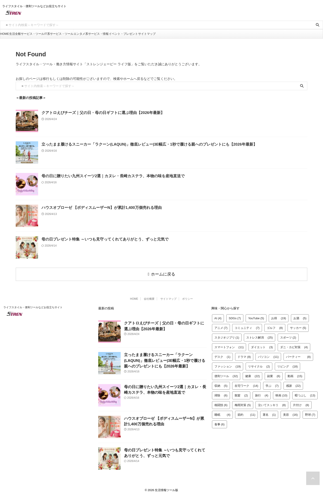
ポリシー (187, 296)
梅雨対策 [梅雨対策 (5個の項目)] (243, 403)
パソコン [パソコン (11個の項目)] (268, 354)
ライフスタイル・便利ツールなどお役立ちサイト (33, 305)
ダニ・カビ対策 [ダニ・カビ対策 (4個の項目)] (294, 345)
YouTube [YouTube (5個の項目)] (256, 316)
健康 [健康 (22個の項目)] (252, 374)
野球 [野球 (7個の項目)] (310, 412)
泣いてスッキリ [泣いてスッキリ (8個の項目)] (272, 403)
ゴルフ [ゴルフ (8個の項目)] (275, 326)
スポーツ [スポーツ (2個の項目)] (288, 335)
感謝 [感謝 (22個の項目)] (293, 383)
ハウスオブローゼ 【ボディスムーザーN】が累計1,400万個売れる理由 (94, 208)
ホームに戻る (161, 273)
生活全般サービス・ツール (26, 33)
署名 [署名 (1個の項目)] (269, 412)
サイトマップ (147, 33)
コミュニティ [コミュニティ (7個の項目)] (247, 326)
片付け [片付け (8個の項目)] (301, 403)
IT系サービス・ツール (58, 33)
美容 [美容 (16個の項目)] (290, 412)
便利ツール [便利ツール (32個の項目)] (226, 374)
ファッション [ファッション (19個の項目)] (227, 364)
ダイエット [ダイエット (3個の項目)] (262, 345)
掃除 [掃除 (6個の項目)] (221, 393)
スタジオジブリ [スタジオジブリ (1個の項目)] (226, 335)
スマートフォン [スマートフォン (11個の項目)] (229, 345)
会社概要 (149, 296)
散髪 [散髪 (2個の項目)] (241, 393)
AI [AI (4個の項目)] (218, 316)
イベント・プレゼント (123, 33)
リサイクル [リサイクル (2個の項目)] (259, 364)
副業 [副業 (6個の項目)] (273, 374)
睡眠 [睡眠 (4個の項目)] (222, 412)
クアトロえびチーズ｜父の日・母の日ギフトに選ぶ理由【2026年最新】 (95, 113)
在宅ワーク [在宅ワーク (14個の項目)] (246, 383)
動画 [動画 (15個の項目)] (295, 374)
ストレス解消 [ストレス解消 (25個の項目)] (259, 335)
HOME (4, 33)
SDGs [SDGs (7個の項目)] (235, 316)
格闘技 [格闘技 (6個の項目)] (221, 403)
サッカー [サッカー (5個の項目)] (298, 326)
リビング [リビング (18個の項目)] (287, 364)
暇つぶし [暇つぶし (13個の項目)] (305, 393)
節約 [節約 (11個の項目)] (246, 412)
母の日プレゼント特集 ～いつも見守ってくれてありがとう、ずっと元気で (97, 239)
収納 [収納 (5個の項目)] (221, 383)
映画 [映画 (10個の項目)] (281, 393)
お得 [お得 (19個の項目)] (278, 316)
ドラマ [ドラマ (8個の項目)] (244, 354)
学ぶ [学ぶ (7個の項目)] (272, 383)
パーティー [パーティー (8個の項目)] (298, 354)
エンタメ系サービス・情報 (91, 33)
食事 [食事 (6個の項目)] (219, 422)
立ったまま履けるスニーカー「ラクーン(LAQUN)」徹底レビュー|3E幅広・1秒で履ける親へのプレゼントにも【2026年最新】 (136, 144)
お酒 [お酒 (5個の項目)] (300, 316)
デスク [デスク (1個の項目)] (222, 354)
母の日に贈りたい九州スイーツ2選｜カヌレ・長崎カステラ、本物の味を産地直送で (104, 176)
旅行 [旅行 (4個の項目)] (261, 393)
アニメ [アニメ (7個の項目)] (221, 326)
